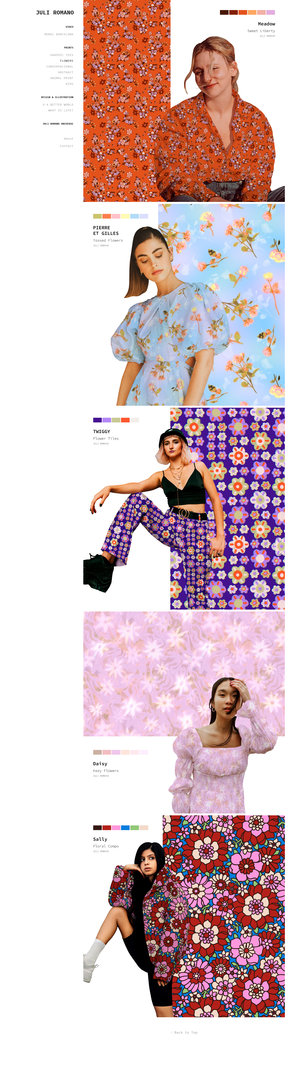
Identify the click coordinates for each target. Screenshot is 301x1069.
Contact (66, 146)
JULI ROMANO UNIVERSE (58, 124)
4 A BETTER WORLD (58, 104)
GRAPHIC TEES (61, 55)
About (68, 138)
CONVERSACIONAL (59, 66)
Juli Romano (55, 12)
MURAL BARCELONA (59, 34)
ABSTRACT (65, 72)
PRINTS (68, 48)
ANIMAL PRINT (61, 78)
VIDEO (69, 27)
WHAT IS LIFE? (60, 110)
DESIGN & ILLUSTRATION (57, 97)
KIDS (69, 84)
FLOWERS (66, 60)
